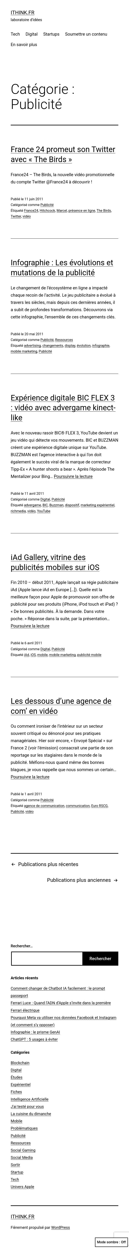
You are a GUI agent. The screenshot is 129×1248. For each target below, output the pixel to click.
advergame (32, 505)
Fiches (16, 1092)
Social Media (22, 1157)
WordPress (60, 1227)
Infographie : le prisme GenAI (35, 1032)
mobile (42, 655)
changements (52, 346)
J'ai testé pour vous (27, 1106)
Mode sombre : (111, 1242)
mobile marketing (24, 351)
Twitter (16, 216)
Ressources (64, 340)
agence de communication (44, 806)
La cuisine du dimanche (31, 1114)
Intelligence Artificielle (30, 1099)
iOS (33, 655)
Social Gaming (23, 1150)
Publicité (47, 205)
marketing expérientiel (97, 505)
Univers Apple (22, 1186)
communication (78, 806)
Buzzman (56, 505)
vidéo (27, 216)
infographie (100, 346)
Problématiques (24, 1128)
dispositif (72, 505)
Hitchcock (47, 211)
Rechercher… (22, 946)
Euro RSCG (99, 806)
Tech (15, 34)
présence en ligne (81, 211)
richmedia (18, 511)
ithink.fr (22, 13)
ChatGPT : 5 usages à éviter (34, 1039)
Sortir (15, 1164)
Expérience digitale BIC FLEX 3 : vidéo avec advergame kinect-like (63, 407)
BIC (45, 505)
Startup (17, 1172)
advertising (32, 346)
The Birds (104, 211)
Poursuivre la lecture (73, 476)
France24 (31, 211)
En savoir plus (24, 44)
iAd (26, 655)
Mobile (16, 1121)
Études (16, 1077)
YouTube (43, 511)
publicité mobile (89, 655)
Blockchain (20, 1063)
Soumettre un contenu (86, 34)
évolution (84, 346)
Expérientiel (21, 1084)
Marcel (61, 211)
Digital (31, 34)
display (70, 346)
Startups (51, 34)
